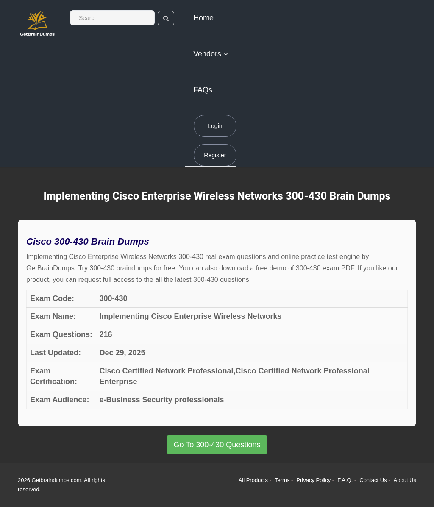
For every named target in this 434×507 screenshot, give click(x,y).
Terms (282, 480)
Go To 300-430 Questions (217, 444)
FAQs (202, 90)
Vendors (210, 54)
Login (215, 126)
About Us (405, 480)
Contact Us (373, 480)
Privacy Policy (314, 480)
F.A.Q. (345, 480)
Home (203, 18)
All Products (253, 480)
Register (215, 155)
